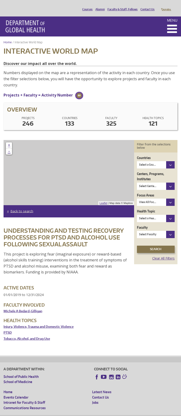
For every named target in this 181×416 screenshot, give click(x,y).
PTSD (8, 326)
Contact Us (146, 5)
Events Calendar (16, 391)
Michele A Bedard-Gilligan (23, 304)
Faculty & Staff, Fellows (121, 5)
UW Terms (85, 412)
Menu (172, 14)
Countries (144, 151)
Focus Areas (145, 189)
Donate (165, 5)
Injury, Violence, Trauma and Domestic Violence (39, 320)
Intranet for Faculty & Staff (24, 396)
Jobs (95, 396)
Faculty (142, 221)
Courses (86, 5)
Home (8, 36)
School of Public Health (21, 370)
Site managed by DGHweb (113, 412)
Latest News (101, 385)
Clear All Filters (163, 251)
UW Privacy (66, 412)
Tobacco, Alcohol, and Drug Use (27, 332)
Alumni (98, 5)
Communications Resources (25, 401)
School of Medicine (18, 375)
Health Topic (146, 205)
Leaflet (103, 196)
